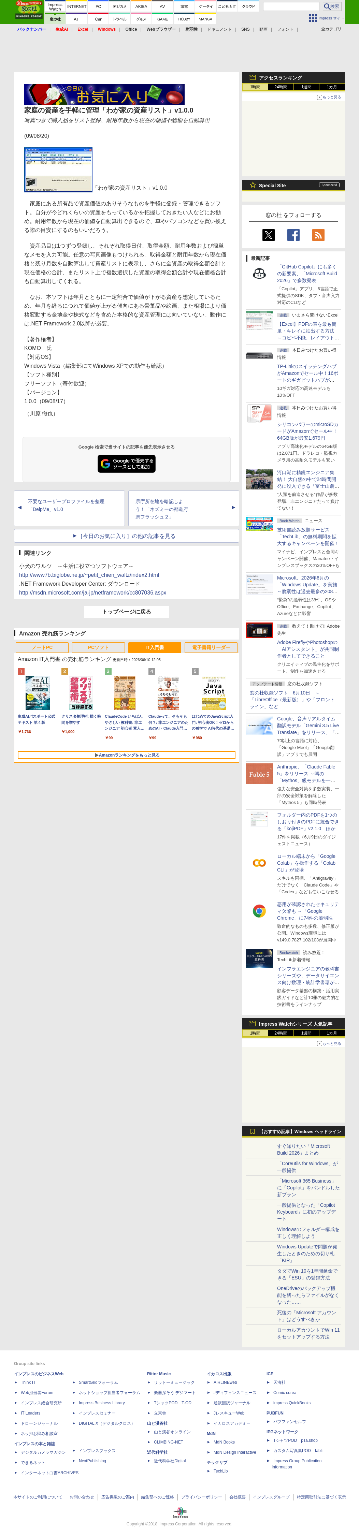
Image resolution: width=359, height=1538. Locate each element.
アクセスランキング (280, 77)
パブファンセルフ (289, 1421)
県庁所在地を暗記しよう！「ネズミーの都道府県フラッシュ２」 (161, 509)
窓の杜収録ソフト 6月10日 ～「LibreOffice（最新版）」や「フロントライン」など (292, 699)
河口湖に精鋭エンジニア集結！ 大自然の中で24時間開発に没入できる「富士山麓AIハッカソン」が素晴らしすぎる (308, 486)
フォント (285, 29)
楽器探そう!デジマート (175, 1392)
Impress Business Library (102, 1403)
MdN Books (224, 1442)
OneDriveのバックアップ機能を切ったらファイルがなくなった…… (308, 1295)
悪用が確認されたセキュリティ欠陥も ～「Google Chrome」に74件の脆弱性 (308, 911)
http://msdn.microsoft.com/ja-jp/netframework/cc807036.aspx (92, 593)
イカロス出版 (219, 1374)
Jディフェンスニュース (235, 1392)
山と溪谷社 (157, 1423)
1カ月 (332, 87)
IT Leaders (30, 1413)
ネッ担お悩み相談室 (39, 1433)
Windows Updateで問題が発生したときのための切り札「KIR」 (307, 1253)
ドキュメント (219, 29)
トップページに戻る (126, 612)
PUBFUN (275, 1413)
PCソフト (98, 647)
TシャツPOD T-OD (172, 1403)
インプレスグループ (271, 1497)
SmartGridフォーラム (98, 1382)
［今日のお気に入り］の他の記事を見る (126, 536)
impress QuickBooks (292, 1403)
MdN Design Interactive (235, 1452)
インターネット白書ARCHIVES (49, 1472)
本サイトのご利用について (37, 1497)
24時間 (280, 87)
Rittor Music (159, 1374)
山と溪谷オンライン (172, 1432)
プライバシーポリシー (201, 1497)
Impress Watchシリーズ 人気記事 (295, 1024)
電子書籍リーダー (211, 647)
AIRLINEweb (225, 1382)
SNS (245, 29)
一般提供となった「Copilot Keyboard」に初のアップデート (306, 1211)
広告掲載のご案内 (117, 1497)
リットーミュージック (174, 1382)
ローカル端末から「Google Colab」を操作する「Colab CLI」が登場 (306, 863)
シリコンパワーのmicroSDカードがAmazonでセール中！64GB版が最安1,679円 (308, 431)
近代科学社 (157, 1452)
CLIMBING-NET (168, 1442)
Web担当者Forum (37, 1392)
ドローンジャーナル (39, 1423)
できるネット (33, 1462)
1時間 (255, 87)
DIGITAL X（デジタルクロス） (107, 1423)
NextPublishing (92, 1461)
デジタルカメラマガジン (43, 1452)
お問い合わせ (82, 1497)
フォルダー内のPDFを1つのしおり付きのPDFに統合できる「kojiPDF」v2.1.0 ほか (308, 821)
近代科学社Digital (170, 1461)
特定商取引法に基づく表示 (321, 1497)
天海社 (279, 1382)
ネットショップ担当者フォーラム (109, 1392)
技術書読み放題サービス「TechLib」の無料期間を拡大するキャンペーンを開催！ (308, 536)
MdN (211, 1433)
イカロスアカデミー (232, 1423)
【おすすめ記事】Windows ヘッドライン (300, 1131)
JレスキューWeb (229, 1413)
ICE (270, 1374)
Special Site (272, 185)
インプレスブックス (97, 1450)
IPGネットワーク (282, 1432)
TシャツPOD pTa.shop (295, 1440)
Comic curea (284, 1392)
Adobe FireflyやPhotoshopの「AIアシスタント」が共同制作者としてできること (308, 649)
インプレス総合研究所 (41, 1403)
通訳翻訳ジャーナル (232, 1403)
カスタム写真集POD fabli (297, 1450)
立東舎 (160, 1413)
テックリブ (217, 1462)
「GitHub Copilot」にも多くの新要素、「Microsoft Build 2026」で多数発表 (307, 273)
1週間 (306, 87)
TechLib (221, 1471)
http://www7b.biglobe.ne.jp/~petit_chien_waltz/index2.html (89, 575)
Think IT (28, 1382)
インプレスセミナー (97, 1413)
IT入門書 (154, 647)
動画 (263, 29)
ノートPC (42, 647)
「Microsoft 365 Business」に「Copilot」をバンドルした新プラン (308, 1187)
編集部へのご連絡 (157, 1497)
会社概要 (237, 1497)
